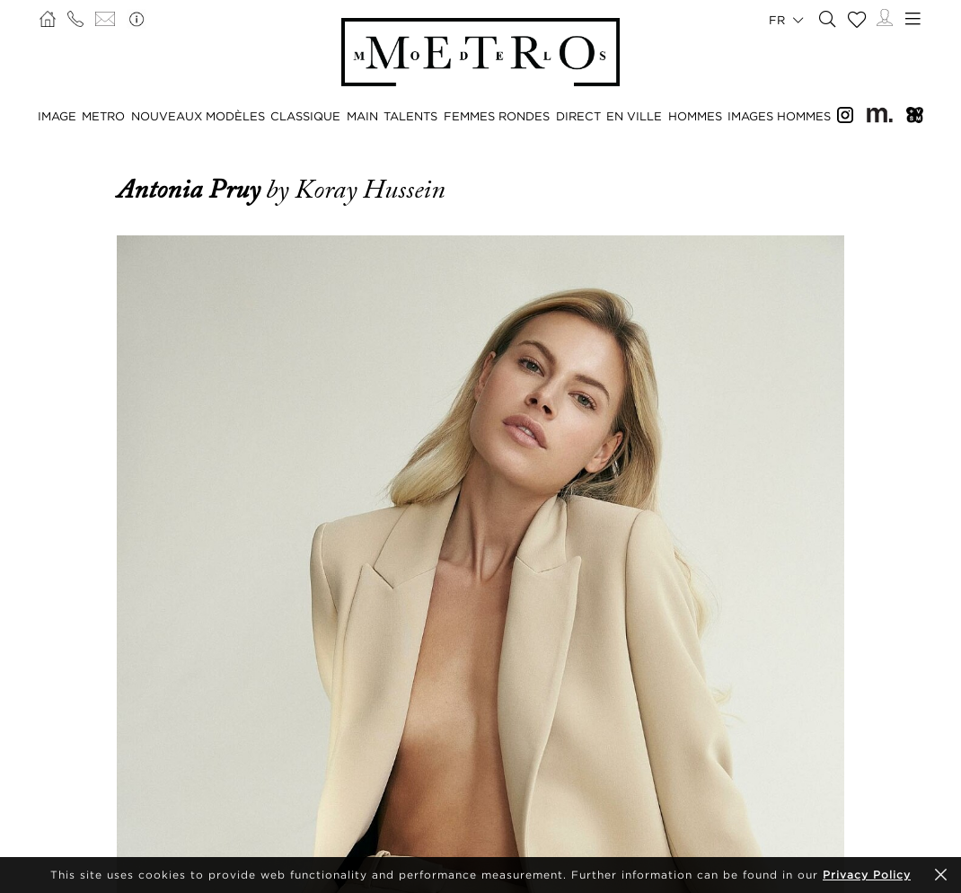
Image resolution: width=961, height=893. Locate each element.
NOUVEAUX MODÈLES (198, 116)
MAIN (362, 116)
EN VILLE (634, 116)
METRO (103, 116)
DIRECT (578, 116)
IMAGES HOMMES (779, 116)
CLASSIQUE (305, 116)
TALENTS (410, 116)
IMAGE (57, 116)
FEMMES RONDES (497, 116)
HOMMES (695, 116)
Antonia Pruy (191, 189)
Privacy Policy (867, 874)
